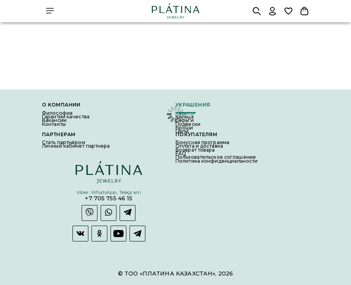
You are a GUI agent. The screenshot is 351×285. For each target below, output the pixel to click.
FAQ (181, 153)
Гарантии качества (66, 116)
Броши (184, 127)
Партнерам (58, 134)
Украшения (193, 105)
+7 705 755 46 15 (108, 198)
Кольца (185, 116)
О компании (61, 105)
